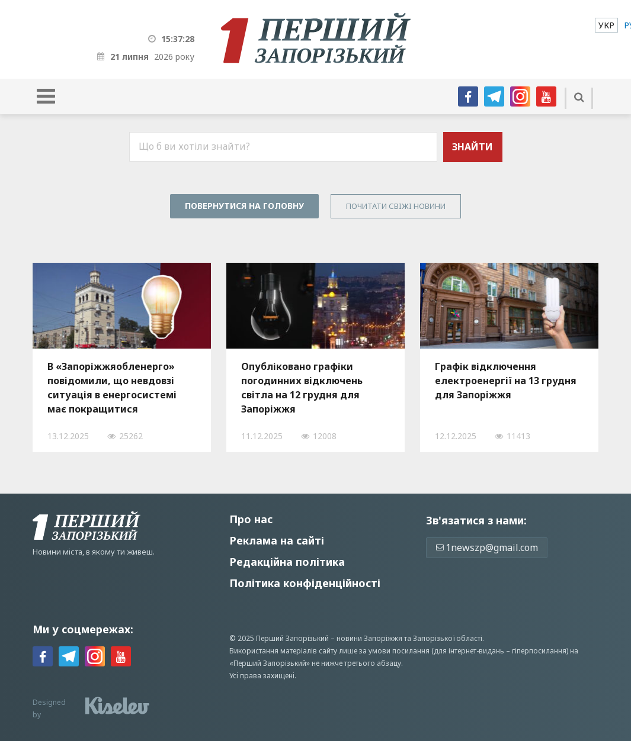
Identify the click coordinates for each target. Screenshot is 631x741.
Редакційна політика (287, 562)
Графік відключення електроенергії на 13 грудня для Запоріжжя (505, 380)
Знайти (472, 146)
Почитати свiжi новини (396, 206)
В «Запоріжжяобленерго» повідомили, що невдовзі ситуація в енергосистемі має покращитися (112, 387)
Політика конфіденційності (304, 583)
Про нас (251, 519)
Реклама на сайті (276, 540)
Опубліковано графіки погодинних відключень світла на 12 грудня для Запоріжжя (302, 387)
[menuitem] (606, 25)
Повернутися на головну (244, 205)
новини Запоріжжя (369, 638)
